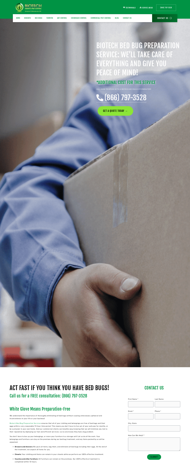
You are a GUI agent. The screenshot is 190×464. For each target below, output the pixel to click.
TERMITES (49, 18)
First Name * (133, 399)
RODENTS (27, 18)
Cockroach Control (79, 18)
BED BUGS (38, 18)
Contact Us (127, 18)
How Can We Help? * (136, 435)
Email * (131, 411)
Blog (117, 18)
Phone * (158, 411)
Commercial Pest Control (101, 18)
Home (18, 18)
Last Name (159, 399)
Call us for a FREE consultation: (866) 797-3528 (48, 395)
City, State (132, 423)
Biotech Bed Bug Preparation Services (25, 423)
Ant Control (62, 18)
